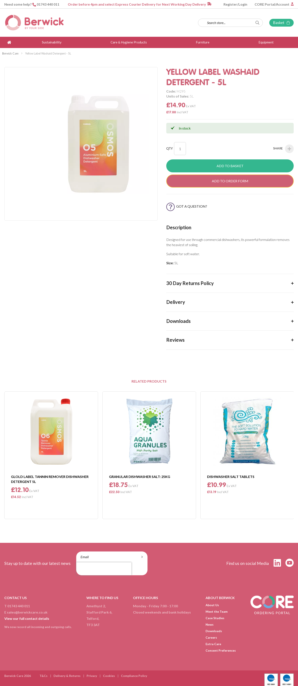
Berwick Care (10, 53)
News (210, 624)
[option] (51, 455)
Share (283, 148)
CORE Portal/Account (272, 4)
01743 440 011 (48, 4)
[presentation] (104, 568)
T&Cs (44, 676)
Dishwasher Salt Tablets (230, 476)
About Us (212, 605)
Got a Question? (186, 206)
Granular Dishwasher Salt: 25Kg (139, 476)
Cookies (109, 676)
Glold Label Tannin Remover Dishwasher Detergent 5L (50, 479)
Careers (211, 637)
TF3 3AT (93, 625)
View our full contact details (26, 618)
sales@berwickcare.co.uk (27, 612)
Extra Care (213, 644)
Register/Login (235, 4)
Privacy (92, 676)
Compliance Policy (134, 676)
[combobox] (230, 23)
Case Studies (215, 618)
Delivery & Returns (67, 676)
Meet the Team (217, 611)
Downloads (214, 631)
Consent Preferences (221, 650)
